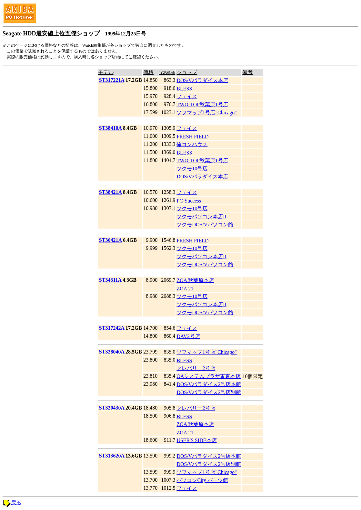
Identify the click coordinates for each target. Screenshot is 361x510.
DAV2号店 (188, 336)
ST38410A (110, 128)
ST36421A (110, 240)
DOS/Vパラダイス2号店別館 (208, 392)
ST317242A (111, 328)
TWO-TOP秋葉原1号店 (202, 104)
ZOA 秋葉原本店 (195, 280)
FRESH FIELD (192, 136)
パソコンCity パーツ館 (202, 480)
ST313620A (111, 455)
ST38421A (110, 192)
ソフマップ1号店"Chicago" (206, 112)
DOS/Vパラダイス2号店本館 (208, 384)
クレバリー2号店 (195, 368)
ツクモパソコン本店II (201, 216)
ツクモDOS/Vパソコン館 (204, 224)
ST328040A (111, 351)
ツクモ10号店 (191, 168)
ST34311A (110, 280)
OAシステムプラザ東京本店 (208, 376)
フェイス (186, 96)
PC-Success (188, 200)
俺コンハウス (191, 144)
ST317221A (111, 80)
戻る (16, 502)
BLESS (184, 88)
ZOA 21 (184, 288)
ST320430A (111, 408)
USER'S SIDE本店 (196, 440)
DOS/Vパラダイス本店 (202, 80)
